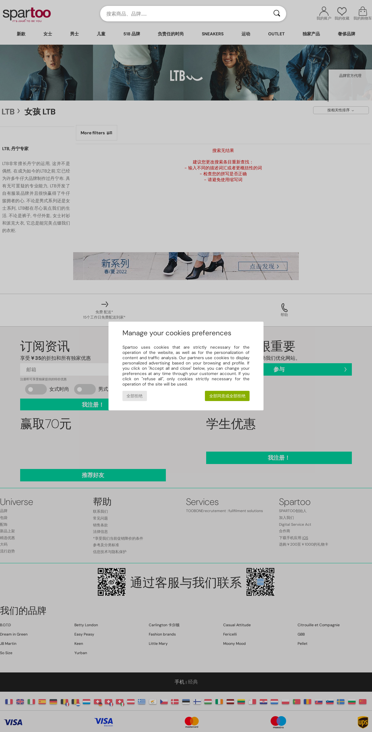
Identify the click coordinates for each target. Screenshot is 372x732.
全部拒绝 (134, 396)
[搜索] (277, 13)
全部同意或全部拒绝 (227, 396)
